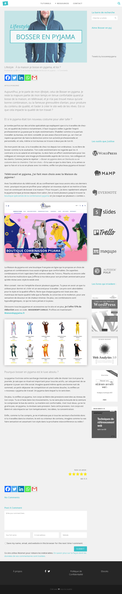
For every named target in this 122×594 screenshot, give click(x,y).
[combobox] (101, 18)
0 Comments (63, 71)
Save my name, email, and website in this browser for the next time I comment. (45, 543)
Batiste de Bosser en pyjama (44, 71)
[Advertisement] (45, 446)
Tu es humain (25, 71)
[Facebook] (8, 78)
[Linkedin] (21, 78)
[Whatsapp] (28, 78)
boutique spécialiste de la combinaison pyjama (26, 196)
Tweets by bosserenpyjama (104, 56)
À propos (17, 571)
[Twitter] (14, 78)
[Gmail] (34, 78)
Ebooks (104, 571)
